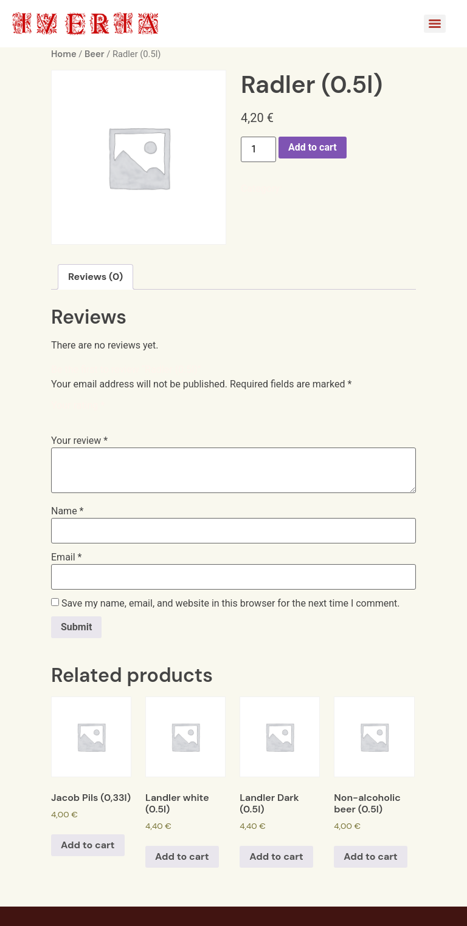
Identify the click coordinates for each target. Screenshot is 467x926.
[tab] (95, 277)
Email (66, 557)
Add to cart (312, 147)
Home (64, 54)
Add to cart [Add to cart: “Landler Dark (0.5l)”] (276, 856)
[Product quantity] (258, 149)
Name (67, 511)
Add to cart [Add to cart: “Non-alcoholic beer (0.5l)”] (371, 856)
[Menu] (435, 24)
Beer (95, 54)
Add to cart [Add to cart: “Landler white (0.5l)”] (182, 856)
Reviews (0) (95, 276)
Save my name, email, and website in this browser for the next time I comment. (230, 603)
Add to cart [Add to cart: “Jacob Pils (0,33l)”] (88, 845)
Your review (79, 441)
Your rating (78, 405)
